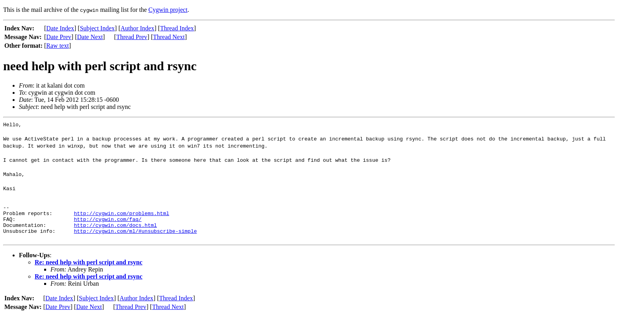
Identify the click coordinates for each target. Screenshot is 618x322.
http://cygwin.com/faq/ (107, 223)
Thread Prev (131, 37)
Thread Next (168, 37)
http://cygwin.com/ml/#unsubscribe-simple (135, 238)
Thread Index (177, 28)
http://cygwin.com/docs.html (115, 230)
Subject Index (97, 28)
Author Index (137, 28)
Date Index (60, 28)
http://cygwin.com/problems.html (121, 216)
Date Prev (58, 37)
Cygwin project (168, 9)
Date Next (90, 37)
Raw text (57, 45)
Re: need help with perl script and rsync (88, 269)
